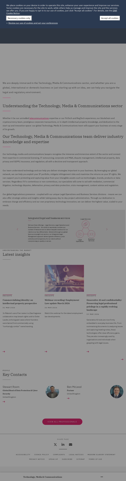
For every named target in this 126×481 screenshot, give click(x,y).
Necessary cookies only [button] (19, 18)
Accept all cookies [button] (109, 18)
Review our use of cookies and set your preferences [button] (33, 23)
